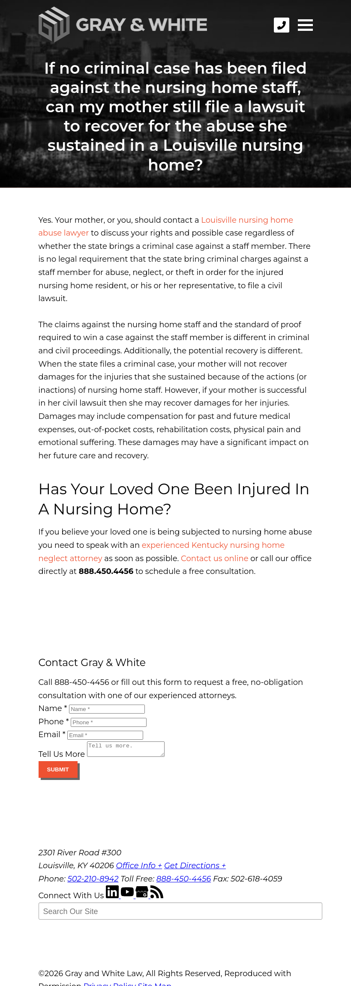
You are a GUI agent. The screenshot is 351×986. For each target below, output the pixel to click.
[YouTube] (128, 898)
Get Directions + (195, 868)
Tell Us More (62, 757)
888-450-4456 (183, 881)
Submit (58, 772)
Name (53, 708)
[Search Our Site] (180, 913)
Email (52, 734)
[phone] (281, 25)
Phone (54, 721)
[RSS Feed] (156, 898)
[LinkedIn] (113, 898)
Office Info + (139, 868)
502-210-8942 (92, 881)
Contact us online (214, 558)
